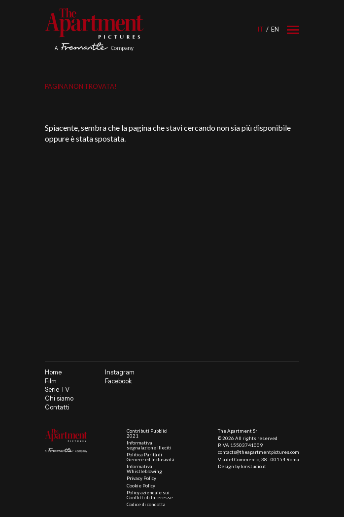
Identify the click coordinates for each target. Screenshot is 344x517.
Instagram (120, 372)
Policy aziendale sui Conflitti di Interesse (150, 495)
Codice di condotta (146, 504)
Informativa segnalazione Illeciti (149, 445)
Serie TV (57, 389)
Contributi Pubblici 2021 (147, 433)
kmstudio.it (253, 466)
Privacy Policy (141, 478)
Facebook (118, 381)
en (275, 29)
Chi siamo (59, 398)
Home (53, 372)
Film (51, 381)
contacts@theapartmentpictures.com (258, 452)
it (260, 29)
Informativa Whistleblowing (144, 469)
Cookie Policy (141, 485)
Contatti (57, 407)
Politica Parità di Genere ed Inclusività (150, 457)
